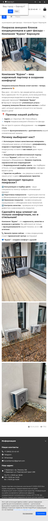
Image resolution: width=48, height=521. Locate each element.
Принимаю (41, 513)
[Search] (30, 17)
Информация (24, 441)
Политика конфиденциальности (25, 510)
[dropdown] (3, 2)
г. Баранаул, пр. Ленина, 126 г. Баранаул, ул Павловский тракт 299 (19, 471)
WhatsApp (8, 458)
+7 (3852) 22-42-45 (30, 9)
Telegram (8, 455)
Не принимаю (28, 513)
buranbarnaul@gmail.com (14, 461)
